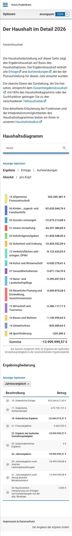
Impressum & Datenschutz (19, 521)
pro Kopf (25, 177)
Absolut (8, 177)
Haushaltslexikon (27, 122)
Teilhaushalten (33, 101)
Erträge (13, 72)
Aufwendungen (38, 72)
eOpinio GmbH (60, 527)
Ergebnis (9, 170)
